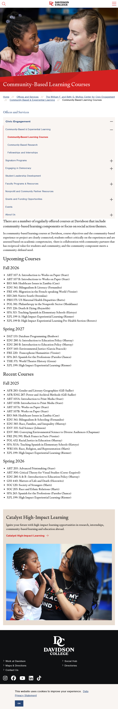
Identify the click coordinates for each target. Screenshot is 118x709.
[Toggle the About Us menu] (111, 214)
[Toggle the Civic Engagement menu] (111, 121)
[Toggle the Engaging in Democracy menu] (111, 168)
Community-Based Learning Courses (28, 137)
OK (19, 703)
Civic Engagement (18, 121)
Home (6, 96)
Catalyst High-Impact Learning (25, 535)
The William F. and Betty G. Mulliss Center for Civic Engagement (80, 96)
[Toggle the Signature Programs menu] (111, 160)
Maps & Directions (16, 665)
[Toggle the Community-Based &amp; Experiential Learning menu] (111, 129)
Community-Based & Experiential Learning (32, 100)
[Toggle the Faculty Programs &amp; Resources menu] (111, 183)
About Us (10, 214)
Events (8, 206)
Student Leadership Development (23, 175)
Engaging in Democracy (18, 168)
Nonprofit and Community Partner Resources (29, 191)
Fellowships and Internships (23, 152)
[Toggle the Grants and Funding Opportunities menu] (111, 199)
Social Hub (71, 661)
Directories (71, 665)
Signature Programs (16, 160)
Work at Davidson (16, 661)
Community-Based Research (23, 144)
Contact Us (12, 670)
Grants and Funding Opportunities (23, 199)
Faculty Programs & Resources (21, 183)
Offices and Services (28, 96)
